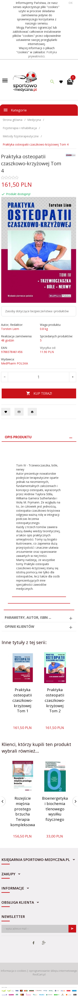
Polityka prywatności (42, 54)
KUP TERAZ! (39, 393)
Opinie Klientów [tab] (19, 626)
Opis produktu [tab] (18, 437)
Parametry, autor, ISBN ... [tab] (28, 617)
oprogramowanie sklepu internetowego (53, 971)
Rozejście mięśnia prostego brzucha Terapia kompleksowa (22, 811)
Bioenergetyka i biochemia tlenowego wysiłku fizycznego (55, 809)
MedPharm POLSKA (14, 363)
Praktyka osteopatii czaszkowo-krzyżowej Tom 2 (55, 700)
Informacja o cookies (13, 971)
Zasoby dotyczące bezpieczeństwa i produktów (37, 311)
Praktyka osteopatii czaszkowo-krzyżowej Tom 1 (22, 700)
